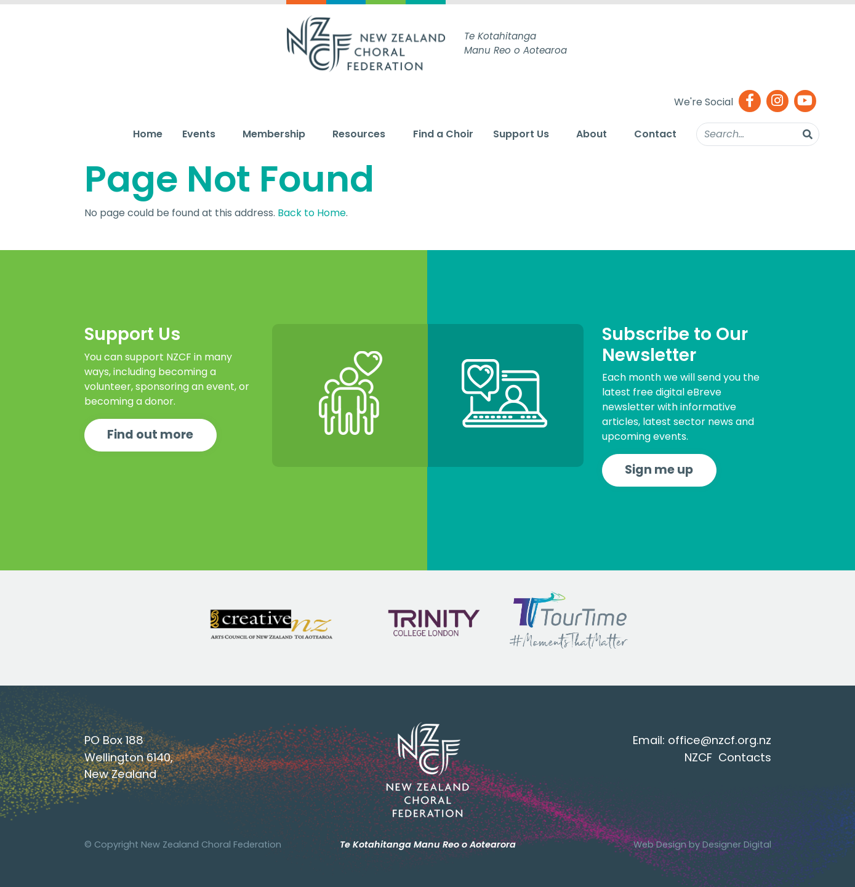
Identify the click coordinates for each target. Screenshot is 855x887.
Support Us (521, 134)
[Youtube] (805, 102)
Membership (274, 134)
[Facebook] (750, 102)
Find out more (150, 434)
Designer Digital (736, 844)
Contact (655, 134)
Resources (358, 134)
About (591, 134)
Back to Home (312, 213)
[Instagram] (777, 102)
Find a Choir (443, 134)
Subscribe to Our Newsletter (675, 344)
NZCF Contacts (727, 757)
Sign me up (659, 469)
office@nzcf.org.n (717, 740)
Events (198, 134)
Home (148, 134)
